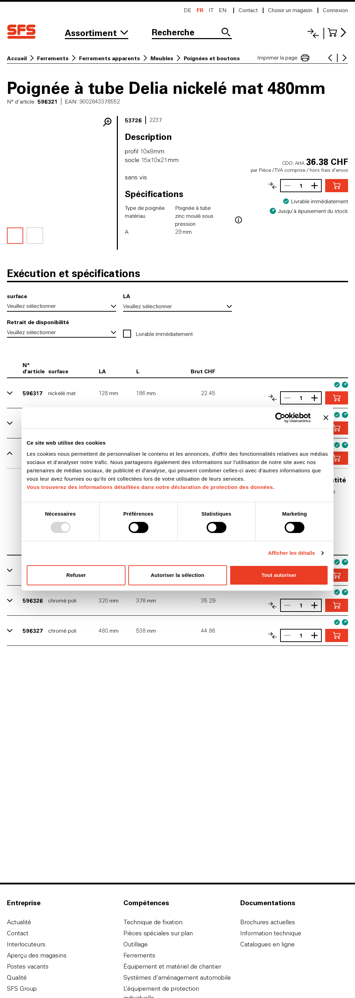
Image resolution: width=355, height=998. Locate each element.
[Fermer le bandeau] (325, 417)
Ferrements (53, 58)
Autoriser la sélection (178, 575)
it (211, 10)
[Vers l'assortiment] (96, 33)
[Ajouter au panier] (336, 185)
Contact (17, 933)
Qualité (17, 977)
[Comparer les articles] (272, 185)
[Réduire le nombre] (286, 185)
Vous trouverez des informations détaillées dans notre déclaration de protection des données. (151, 487)
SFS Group (22, 988)
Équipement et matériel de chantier (172, 966)
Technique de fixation (152, 922)
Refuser (76, 575)
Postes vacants (28, 966)
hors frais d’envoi (329, 170)
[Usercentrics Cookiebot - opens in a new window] (280, 417)
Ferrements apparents (109, 58)
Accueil (17, 58)
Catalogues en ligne (267, 944)
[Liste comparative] (313, 33)
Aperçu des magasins (37, 955)
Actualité (19, 922)
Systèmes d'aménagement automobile (177, 977)
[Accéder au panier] (338, 32)
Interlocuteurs (26, 944)
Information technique (270, 933)
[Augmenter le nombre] (316, 185)
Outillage (135, 944)
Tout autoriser (278, 575)
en (222, 10)
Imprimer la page (283, 58)
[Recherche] (192, 33)
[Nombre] (301, 185)
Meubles (161, 58)
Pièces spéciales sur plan (158, 933)
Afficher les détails (291, 553)
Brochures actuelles (267, 922)
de (187, 10)
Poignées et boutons (212, 58)
